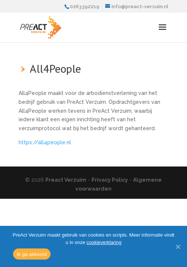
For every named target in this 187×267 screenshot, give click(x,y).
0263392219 (84, 6)
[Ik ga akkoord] (177, 246)
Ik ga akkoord (32, 254)
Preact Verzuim (65, 180)
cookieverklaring (104, 242)
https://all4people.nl (45, 142)
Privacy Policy (109, 180)
